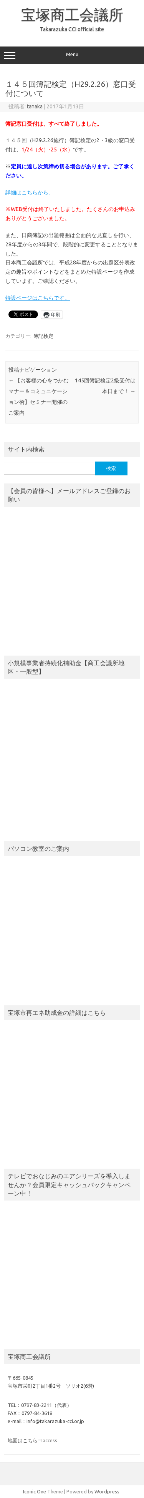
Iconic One (34, 1491)
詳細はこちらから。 (29, 192)
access (50, 1440)
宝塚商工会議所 (72, 15)
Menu (72, 55)
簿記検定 (43, 336)
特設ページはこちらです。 (37, 298)
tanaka (35, 106)
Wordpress (106, 1491)
